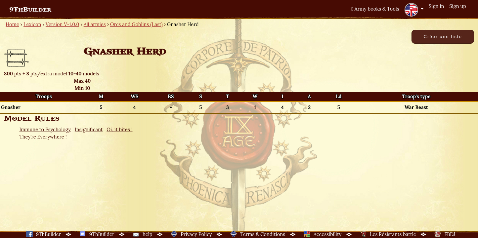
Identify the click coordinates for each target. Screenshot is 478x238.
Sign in (436, 6)
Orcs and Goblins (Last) (136, 24)
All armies (95, 24)
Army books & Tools (375, 9)
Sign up (457, 6)
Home (12, 24)
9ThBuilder (30, 9)
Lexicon (32, 24)
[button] (414, 9)
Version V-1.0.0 (62, 24)
